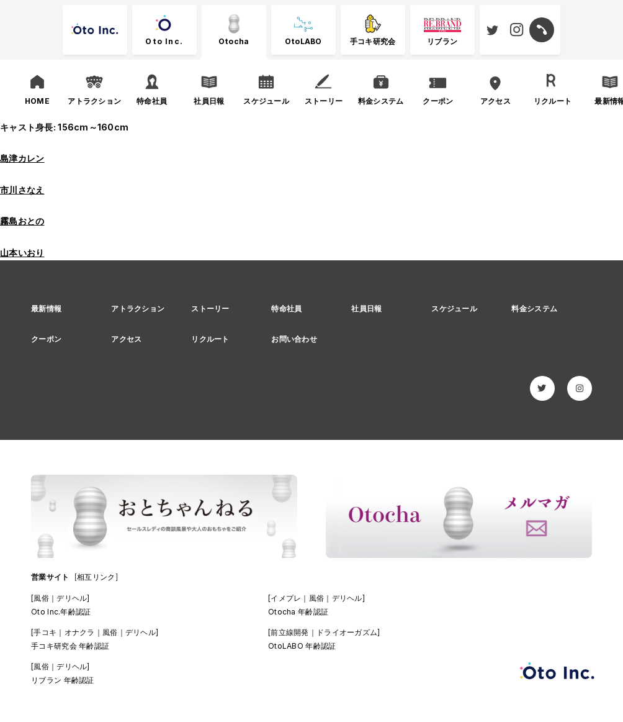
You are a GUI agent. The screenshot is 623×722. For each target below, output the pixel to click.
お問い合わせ (294, 339)
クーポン (46, 339)
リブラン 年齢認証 (62, 680)
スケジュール (454, 308)
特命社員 (286, 308)
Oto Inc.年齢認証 (61, 611)
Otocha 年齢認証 (298, 611)
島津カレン (22, 158)
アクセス (126, 339)
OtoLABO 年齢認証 (302, 646)
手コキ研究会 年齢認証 (70, 646)
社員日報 (366, 308)
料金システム (534, 308)
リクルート (210, 339)
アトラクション (137, 308)
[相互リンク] (96, 577)
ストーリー (210, 308)
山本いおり (22, 252)
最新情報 (46, 308)
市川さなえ (22, 190)
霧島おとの (22, 221)
